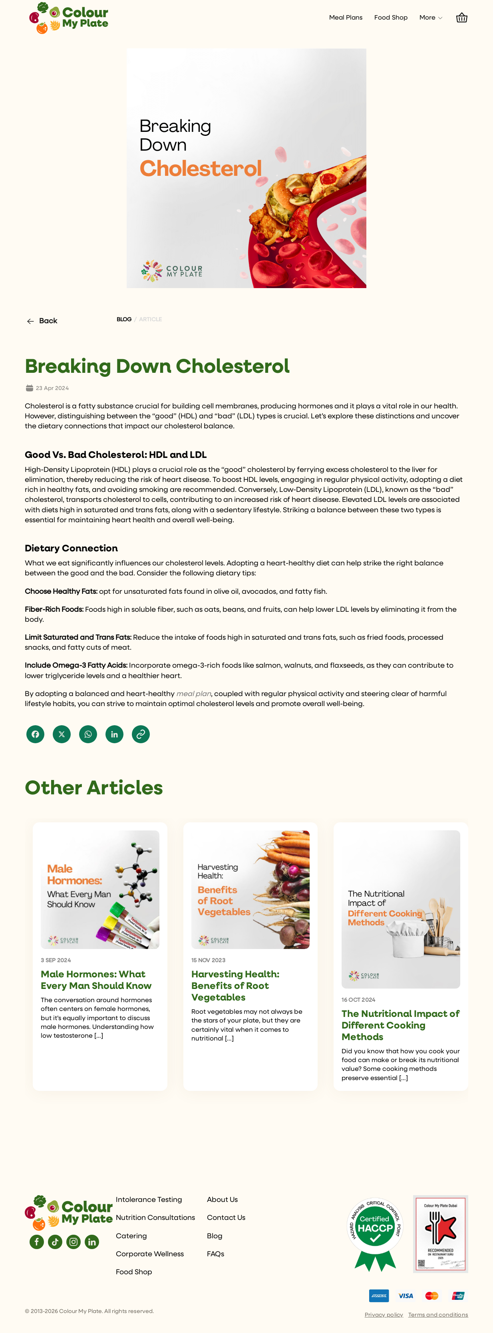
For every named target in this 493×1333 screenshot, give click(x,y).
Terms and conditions (438, 1315)
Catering (131, 1236)
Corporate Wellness (150, 1254)
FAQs (215, 1254)
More (431, 18)
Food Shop (391, 18)
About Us (222, 1200)
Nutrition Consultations (155, 1218)
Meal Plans (345, 18)
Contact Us (226, 1218)
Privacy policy (384, 1315)
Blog (215, 1236)
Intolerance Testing (149, 1200)
